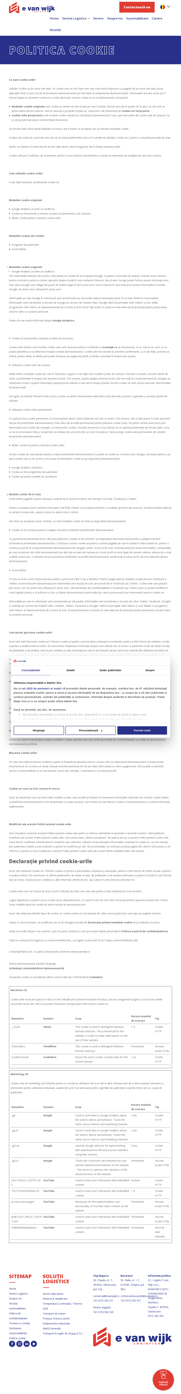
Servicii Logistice (74, 18)
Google (47, 1115)
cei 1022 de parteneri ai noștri (42, 688)
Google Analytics (63, 320)
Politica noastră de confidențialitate (145, 931)
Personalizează (90, 730)
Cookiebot (96, 977)
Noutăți (55, 30)
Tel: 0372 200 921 (131, 1300)
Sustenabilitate (137, 18)
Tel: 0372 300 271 (103, 1300)
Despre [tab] (150, 670)
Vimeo (47, 1027)
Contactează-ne (137, 7)
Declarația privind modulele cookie (110, 922)
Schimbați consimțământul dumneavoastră (36, 968)
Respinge (39, 730)
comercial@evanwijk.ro (106, 1296)
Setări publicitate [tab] (110, 670)
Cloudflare (49, 1046)
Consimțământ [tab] (31, 670)
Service (98, 18)
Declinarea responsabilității (18, 1331)
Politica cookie (17, 1338)
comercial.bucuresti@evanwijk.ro (139, 1296)
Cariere (157, 18)
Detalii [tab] (71, 670)
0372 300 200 (156, 1316)
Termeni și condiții (19, 1323)
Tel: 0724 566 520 (103, 1312)
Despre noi (115, 18)
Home (12, 1288)
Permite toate (142, 730)
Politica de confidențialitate (18, 1316)
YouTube (48, 1180)
